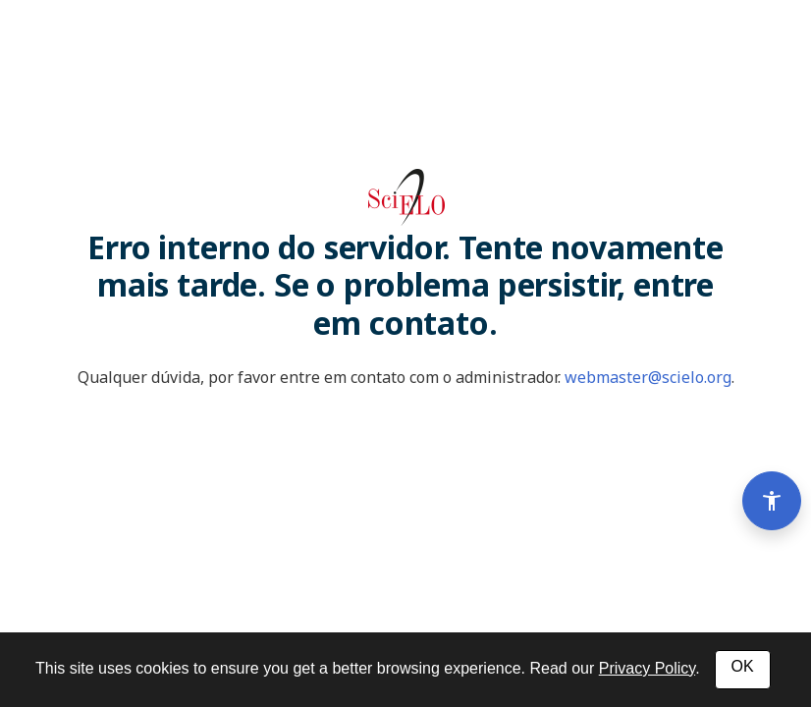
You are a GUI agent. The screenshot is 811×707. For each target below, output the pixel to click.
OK (742, 666)
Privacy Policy (647, 668)
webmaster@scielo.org (648, 377)
